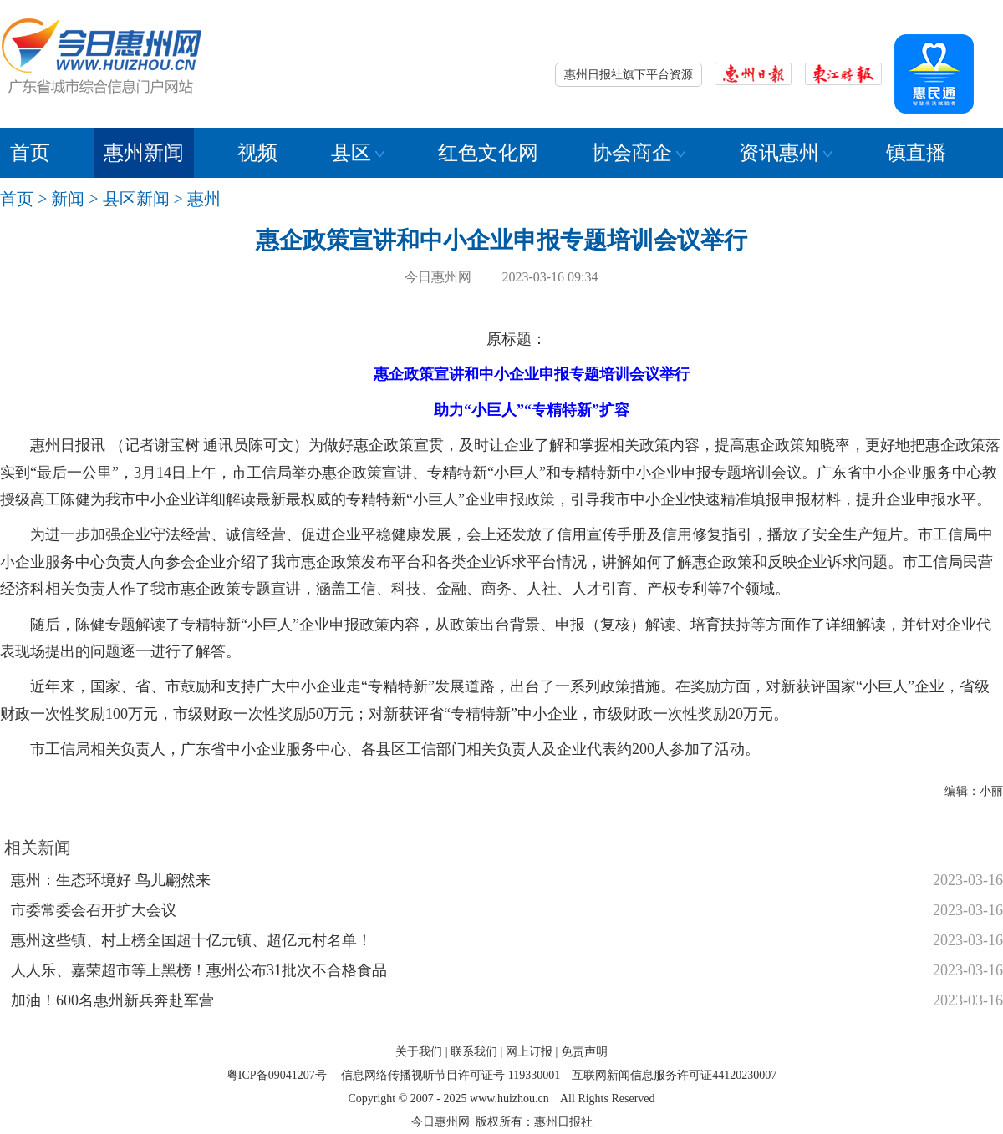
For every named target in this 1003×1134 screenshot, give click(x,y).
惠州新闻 (144, 153)
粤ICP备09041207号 (277, 1075)
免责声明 (584, 1051)
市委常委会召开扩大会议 (93, 910)
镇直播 (916, 153)
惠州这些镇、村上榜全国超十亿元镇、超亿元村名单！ (191, 940)
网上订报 (529, 1051)
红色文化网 (488, 153)
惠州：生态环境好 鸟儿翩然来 (111, 880)
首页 (30, 153)
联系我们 (474, 1051)
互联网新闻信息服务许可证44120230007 (674, 1075)
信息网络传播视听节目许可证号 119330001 (450, 1075)
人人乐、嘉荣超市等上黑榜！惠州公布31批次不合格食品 (199, 970)
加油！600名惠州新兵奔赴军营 (112, 1000)
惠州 (204, 199)
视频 (257, 153)
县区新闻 (136, 199)
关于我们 (418, 1051)
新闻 (67, 199)
